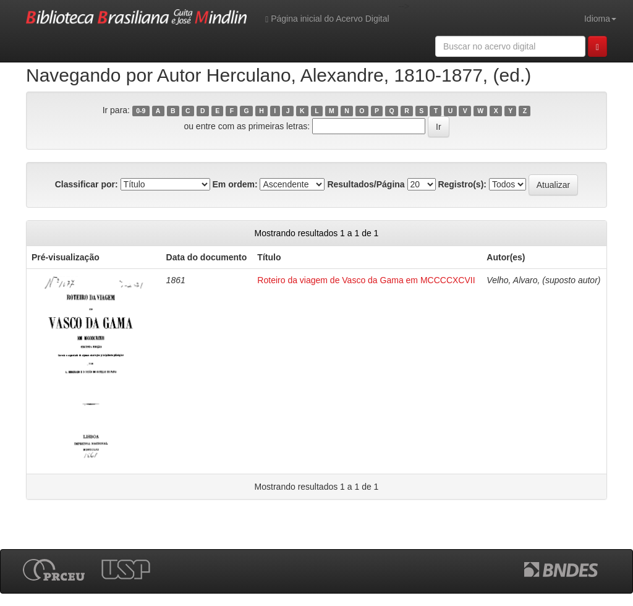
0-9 (140, 110)
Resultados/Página (365, 184)
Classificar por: (86, 184)
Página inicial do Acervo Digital (327, 19)
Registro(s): (462, 184)
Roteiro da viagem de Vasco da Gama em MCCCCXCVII (366, 280)
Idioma (600, 18)
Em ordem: (234, 184)
